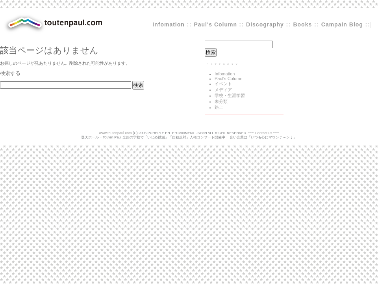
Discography (265, 24)
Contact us (263, 133)
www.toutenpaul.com (115, 133)
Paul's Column (216, 24)
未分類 (221, 101)
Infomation (168, 24)
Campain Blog (342, 24)
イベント (223, 83)
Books (302, 24)
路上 (219, 107)
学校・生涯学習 (230, 95)
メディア (223, 89)
